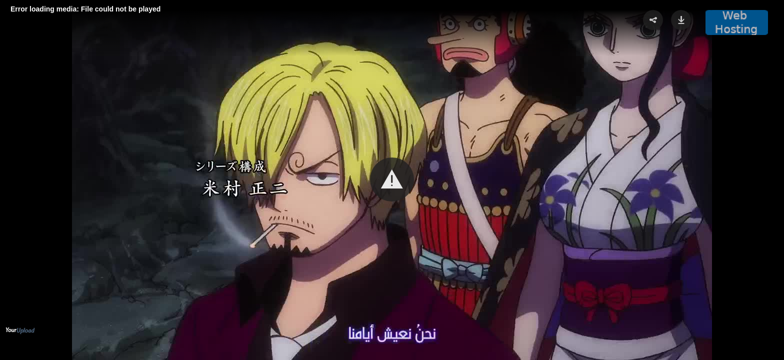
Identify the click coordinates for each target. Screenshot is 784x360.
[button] (392, 180)
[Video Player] (392, 180)
